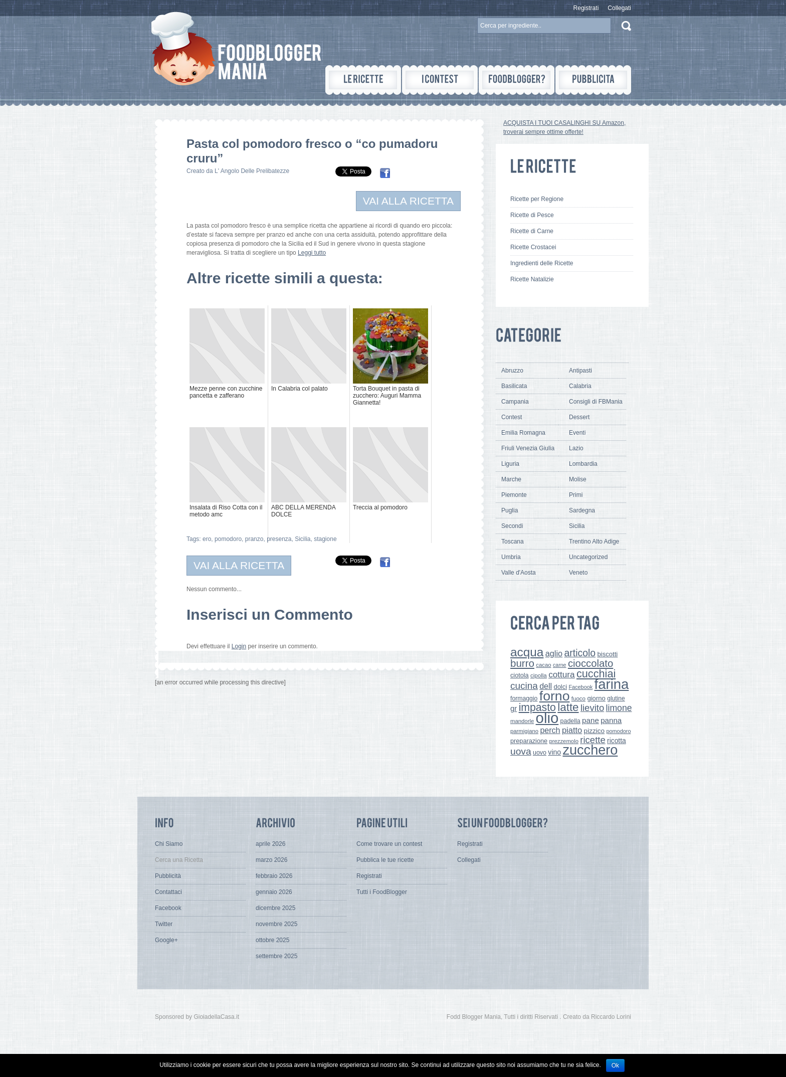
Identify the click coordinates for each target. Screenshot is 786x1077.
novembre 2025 (276, 924)
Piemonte (514, 494)
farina (612, 684)
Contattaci (168, 891)
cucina (524, 685)
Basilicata (514, 386)
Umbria (511, 557)
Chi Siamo (168, 843)
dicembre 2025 (275, 908)
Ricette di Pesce (532, 215)
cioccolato (590, 663)
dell (545, 685)
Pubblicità (168, 875)
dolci (560, 686)
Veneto (578, 572)
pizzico (594, 731)
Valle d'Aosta (518, 572)
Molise (577, 479)
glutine (616, 698)
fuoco (578, 698)
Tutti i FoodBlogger (381, 891)
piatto (572, 730)
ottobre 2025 (272, 940)
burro (522, 663)
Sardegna (582, 510)
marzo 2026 (271, 859)
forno (554, 695)
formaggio (523, 698)
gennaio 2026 (274, 891)
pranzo (254, 539)
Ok (615, 1065)
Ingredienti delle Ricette (541, 263)
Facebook (580, 687)
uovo (539, 752)
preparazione (528, 741)
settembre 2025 (276, 956)
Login (239, 646)
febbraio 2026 (274, 875)
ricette (592, 740)
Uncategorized (588, 557)
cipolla (538, 675)
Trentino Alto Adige (594, 541)
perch (550, 730)
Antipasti (580, 370)
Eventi (577, 432)
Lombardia (583, 463)
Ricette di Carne (531, 231)
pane (590, 720)
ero (207, 539)
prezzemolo (563, 741)
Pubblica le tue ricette (385, 859)
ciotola (519, 675)
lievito (592, 707)
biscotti (607, 654)
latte (567, 707)
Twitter (163, 924)
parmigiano (524, 731)
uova (520, 751)
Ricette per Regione (536, 199)
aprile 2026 (270, 843)
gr (513, 708)
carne (559, 665)
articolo (580, 652)
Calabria (580, 386)
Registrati (586, 8)
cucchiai (596, 673)
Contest (511, 417)
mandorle (522, 721)
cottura (561, 674)
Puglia (509, 510)
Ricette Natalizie (532, 279)
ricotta (616, 741)
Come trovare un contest (389, 843)
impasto (537, 707)
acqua (526, 652)
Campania (515, 401)
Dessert (579, 417)
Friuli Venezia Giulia (527, 448)
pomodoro (228, 539)
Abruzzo (512, 370)
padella (570, 721)
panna (611, 720)
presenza (279, 539)
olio (547, 717)
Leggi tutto (312, 252)
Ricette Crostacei (533, 247)
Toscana (512, 541)
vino (554, 752)
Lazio (576, 448)
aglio (553, 653)
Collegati (619, 8)
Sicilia (302, 539)
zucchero (590, 750)
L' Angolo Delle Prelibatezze (252, 170)
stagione (325, 539)
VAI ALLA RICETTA (408, 201)
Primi (575, 494)
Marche (511, 479)
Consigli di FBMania (596, 401)
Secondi (512, 525)
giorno (596, 698)
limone (619, 708)
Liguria (510, 463)
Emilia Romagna (523, 432)
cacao (543, 665)
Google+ (166, 940)
